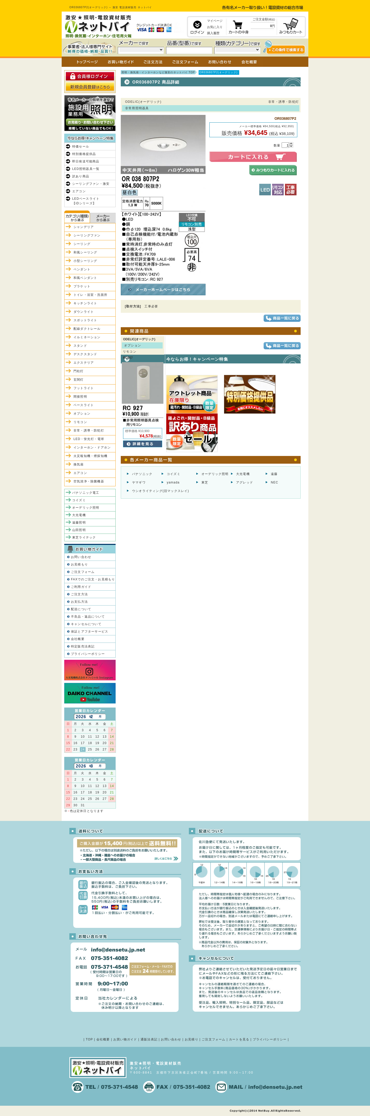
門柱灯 (78, 371)
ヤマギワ (139, 482)
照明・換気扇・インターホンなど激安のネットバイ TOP (158, 72)
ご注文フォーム (83, 572)
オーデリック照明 (215, 474)
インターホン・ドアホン (92, 447)
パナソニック (142, 474)
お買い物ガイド (125, 1039)
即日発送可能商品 (85, 161)
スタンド (80, 345)
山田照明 (79, 530)
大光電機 (243, 474)
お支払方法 (79, 601)
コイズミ (173, 474)
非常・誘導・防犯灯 (88, 430)
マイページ (215, 21)
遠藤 (274, 474)
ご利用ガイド (81, 587)
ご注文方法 (79, 594)
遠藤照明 (79, 522)
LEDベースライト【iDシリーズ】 (85, 201)
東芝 (204, 482)
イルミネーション (87, 337)
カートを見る (239, 1039)
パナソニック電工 (85, 493)
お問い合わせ (81, 557)
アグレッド (244, 482)
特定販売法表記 (83, 646)
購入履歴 (213, 33)
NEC (274, 482)
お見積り (191, 1039)
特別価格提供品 (84, 154)
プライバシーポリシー (88, 654)
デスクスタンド (85, 354)
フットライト (83, 388)
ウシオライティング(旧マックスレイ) (160, 491)
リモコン (80, 422)
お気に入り (215, 27)
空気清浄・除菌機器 (88, 481)
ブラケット (81, 286)
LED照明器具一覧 (85, 169)
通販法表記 (149, 1039)
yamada (173, 482)
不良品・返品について (88, 616)
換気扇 (78, 464)
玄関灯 (78, 379)
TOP (89, 1039)
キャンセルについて (86, 624)
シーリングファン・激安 (90, 184)
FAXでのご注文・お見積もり (93, 579)
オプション (81, 413)
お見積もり (79, 564)
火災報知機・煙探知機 (90, 456)
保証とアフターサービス (89, 631)
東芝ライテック (84, 537)
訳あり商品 (80, 176)
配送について (81, 609)
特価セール (80, 146)
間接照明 (80, 396)
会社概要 (78, 639)
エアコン (79, 191)
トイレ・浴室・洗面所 (90, 295)
